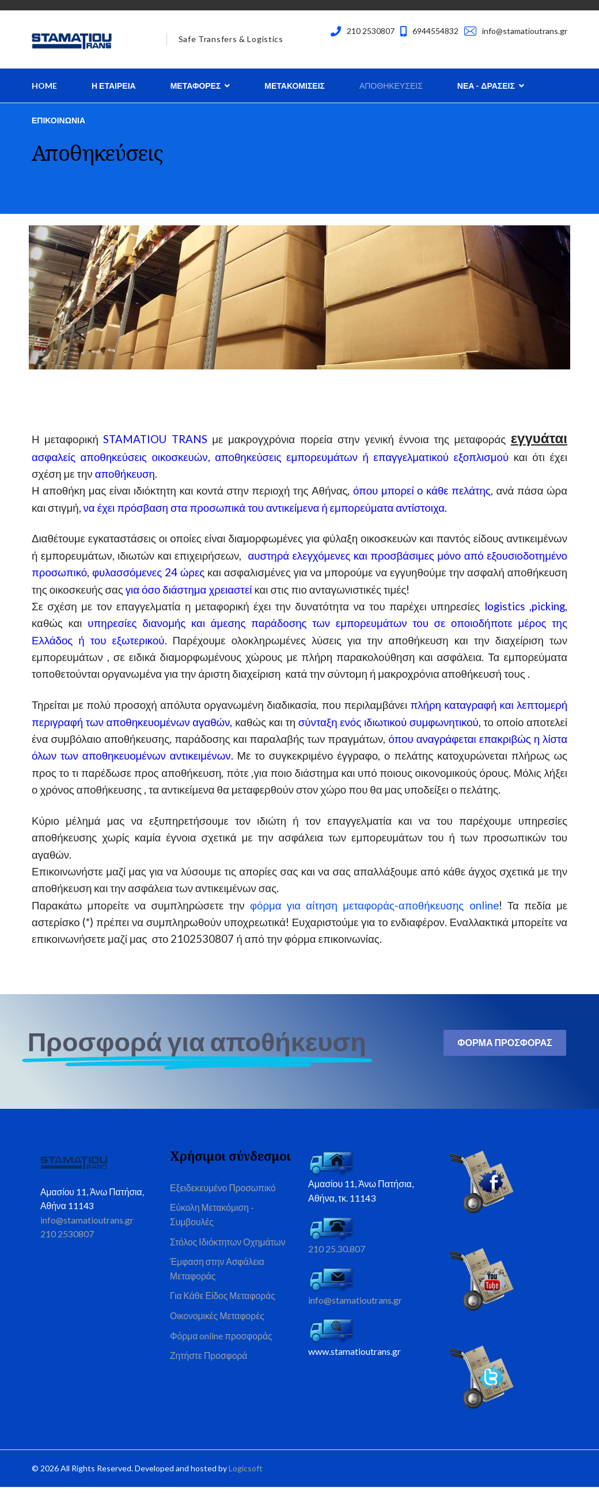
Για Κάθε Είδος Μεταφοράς (224, 1309)
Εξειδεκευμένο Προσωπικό (224, 1198)
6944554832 (435, 31)
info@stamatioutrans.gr (524, 31)
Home (44, 85)
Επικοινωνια (58, 120)
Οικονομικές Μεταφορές (218, 1330)
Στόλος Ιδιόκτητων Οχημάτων (229, 1254)
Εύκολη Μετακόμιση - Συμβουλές (213, 1226)
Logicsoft (246, 1480)
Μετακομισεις (294, 85)
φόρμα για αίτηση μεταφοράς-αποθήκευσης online (374, 914)
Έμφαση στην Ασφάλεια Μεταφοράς (218, 1282)
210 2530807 (371, 31)
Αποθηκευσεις (391, 85)
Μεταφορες (195, 85)
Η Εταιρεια (114, 85)
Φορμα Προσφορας (504, 1052)
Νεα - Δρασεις (486, 85)
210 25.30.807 (336, 1259)
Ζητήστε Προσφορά (209, 1371)
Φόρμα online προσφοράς (222, 1351)
